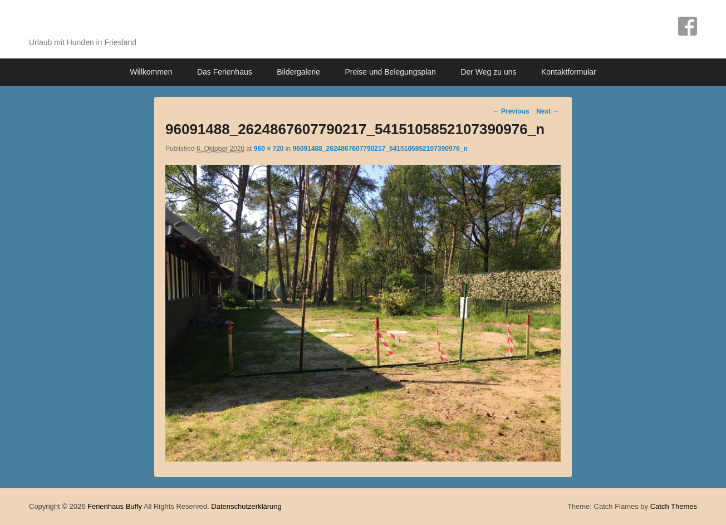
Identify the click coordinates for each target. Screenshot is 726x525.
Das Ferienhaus (224, 71)
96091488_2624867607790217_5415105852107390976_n (380, 149)
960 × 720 (269, 149)
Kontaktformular (568, 71)
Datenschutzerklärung (246, 506)
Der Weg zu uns (488, 71)
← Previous (511, 111)
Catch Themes (673, 506)
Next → (547, 111)
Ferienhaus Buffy (111, 23)
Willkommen (151, 71)
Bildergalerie (298, 71)
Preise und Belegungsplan (390, 71)
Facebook (687, 26)
